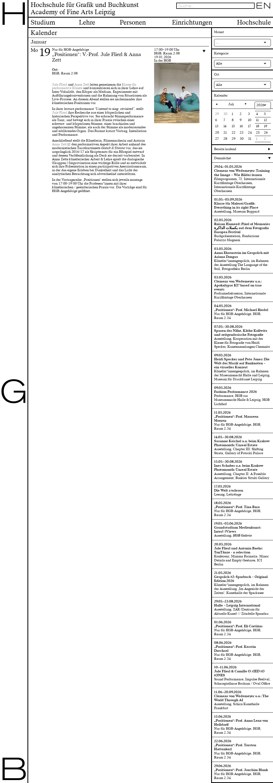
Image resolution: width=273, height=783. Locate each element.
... (217, 42)
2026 (260, 105)
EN (263, 5)
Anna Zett (81, 84)
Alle (219, 63)
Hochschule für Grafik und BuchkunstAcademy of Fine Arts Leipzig (85, 8)
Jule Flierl (59, 84)
